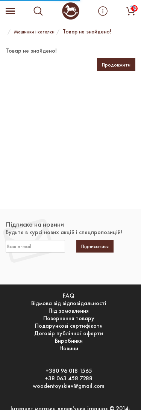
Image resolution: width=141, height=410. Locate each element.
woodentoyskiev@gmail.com (69, 386)
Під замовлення (69, 311)
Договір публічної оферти (68, 333)
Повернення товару (68, 318)
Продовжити (116, 64)
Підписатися (95, 246)
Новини (68, 348)
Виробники (69, 341)
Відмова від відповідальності (68, 303)
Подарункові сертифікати (69, 326)
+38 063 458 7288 (68, 378)
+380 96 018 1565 (68, 371)
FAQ (68, 296)
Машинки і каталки (34, 32)
